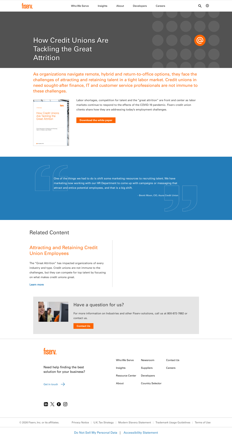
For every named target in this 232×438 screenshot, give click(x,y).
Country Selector (151, 383)
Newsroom (147, 360)
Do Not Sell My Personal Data (95, 432)
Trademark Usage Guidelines (172, 422)
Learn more (36, 284)
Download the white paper (96, 120)
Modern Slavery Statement (134, 422)
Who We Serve (80, 5)
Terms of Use (203, 422)
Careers (160, 5)
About (120, 5)
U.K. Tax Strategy (103, 422)
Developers (140, 5)
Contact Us (83, 326)
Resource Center (126, 375)
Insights (102, 5)
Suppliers (147, 367)
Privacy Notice (80, 422)
